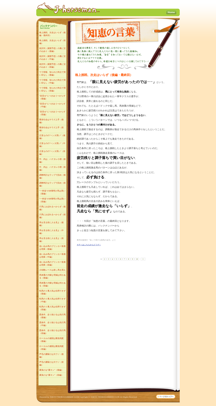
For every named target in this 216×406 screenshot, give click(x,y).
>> (143, 259)
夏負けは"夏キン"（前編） (51, 375)
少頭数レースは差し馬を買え (52, 270)
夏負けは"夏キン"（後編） (51, 370)
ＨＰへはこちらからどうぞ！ (89, 245)
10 (137, 259)
